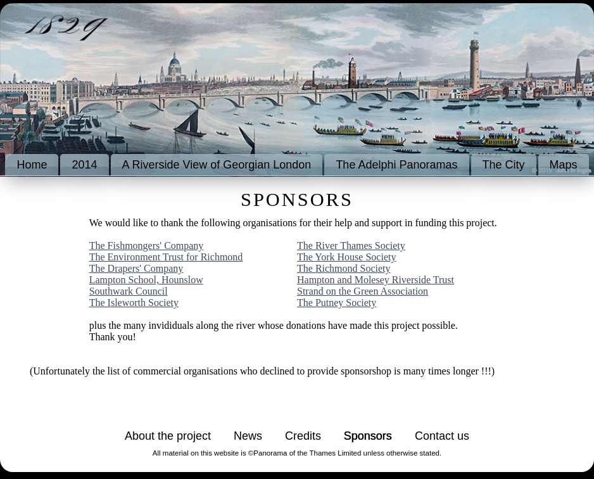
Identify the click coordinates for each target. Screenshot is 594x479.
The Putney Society (336, 302)
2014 (84, 164)
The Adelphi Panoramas (396, 164)
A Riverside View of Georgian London (217, 164)
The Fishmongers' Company (146, 245)
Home (31, 164)
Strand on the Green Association (362, 291)
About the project (168, 436)
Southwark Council (128, 291)
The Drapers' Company (136, 268)
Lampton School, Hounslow (146, 279)
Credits (303, 436)
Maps (564, 164)
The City (504, 164)
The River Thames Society (351, 245)
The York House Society (346, 257)
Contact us (442, 436)
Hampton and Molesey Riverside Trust (375, 279)
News (248, 436)
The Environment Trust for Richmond (166, 257)
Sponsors (368, 436)
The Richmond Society (344, 268)
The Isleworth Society (134, 302)
